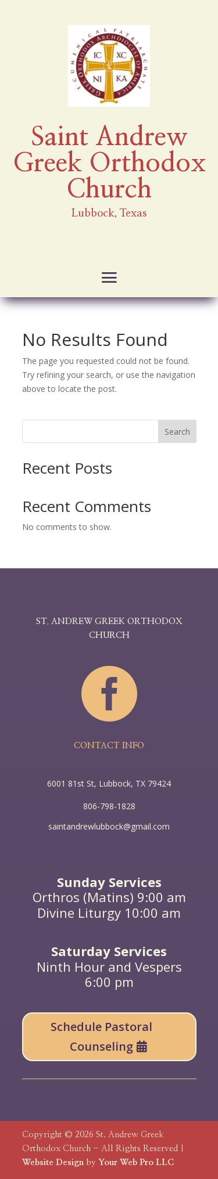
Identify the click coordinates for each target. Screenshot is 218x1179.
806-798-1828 (109, 806)
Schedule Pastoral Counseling (101, 1036)
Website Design (53, 1162)
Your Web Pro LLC (136, 1162)
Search (177, 431)
